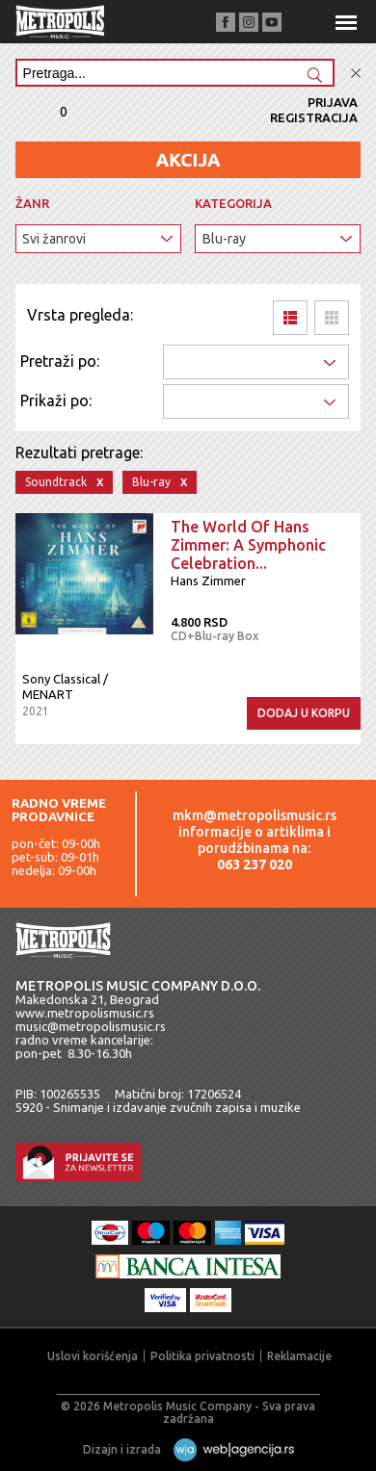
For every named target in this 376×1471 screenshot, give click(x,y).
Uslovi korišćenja (92, 1356)
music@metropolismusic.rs (90, 1026)
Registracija (314, 117)
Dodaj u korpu (303, 713)
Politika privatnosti (202, 1356)
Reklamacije (299, 1356)
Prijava (333, 102)
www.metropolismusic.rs (84, 1012)
